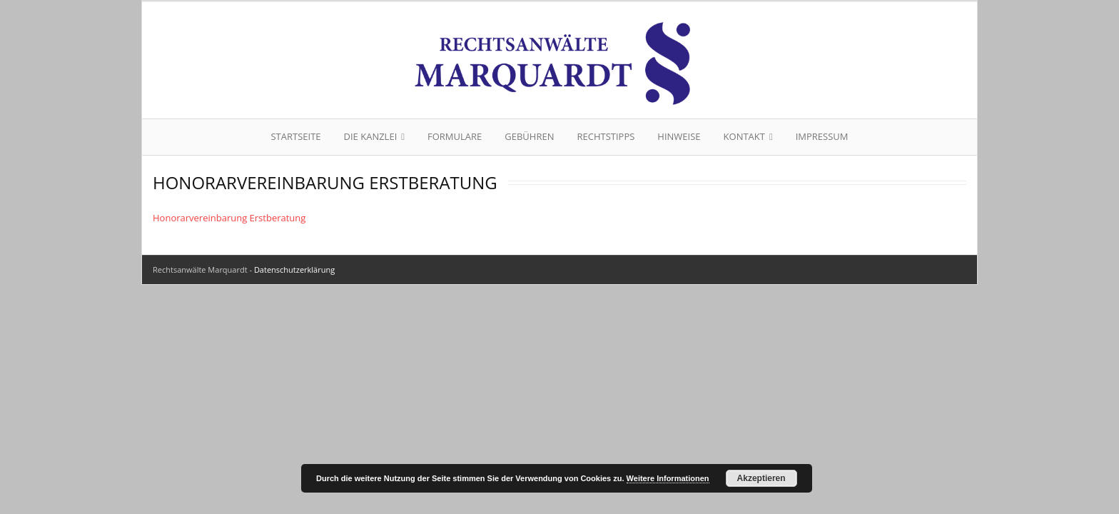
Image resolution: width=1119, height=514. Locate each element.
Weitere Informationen (668, 478)
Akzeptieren (761, 478)
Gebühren (529, 136)
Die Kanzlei (371, 136)
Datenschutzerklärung (294, 269)
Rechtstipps (605, 136)
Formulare (454, 136)
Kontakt (744, 136)
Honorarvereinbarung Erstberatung (229, 217)
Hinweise (678, 136)
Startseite (295, 136)
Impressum (822, 136)
